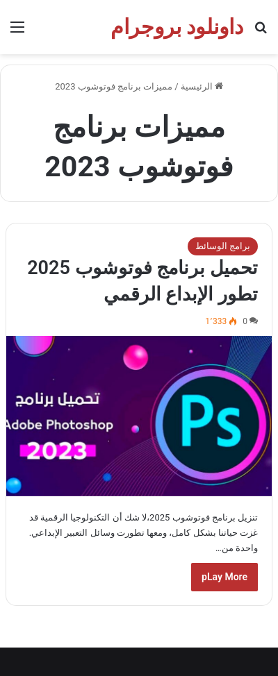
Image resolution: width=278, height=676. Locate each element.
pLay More (224, 576)
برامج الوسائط (222, 246)
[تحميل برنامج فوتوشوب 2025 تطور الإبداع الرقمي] (139, 416)
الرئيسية (202, 86)
